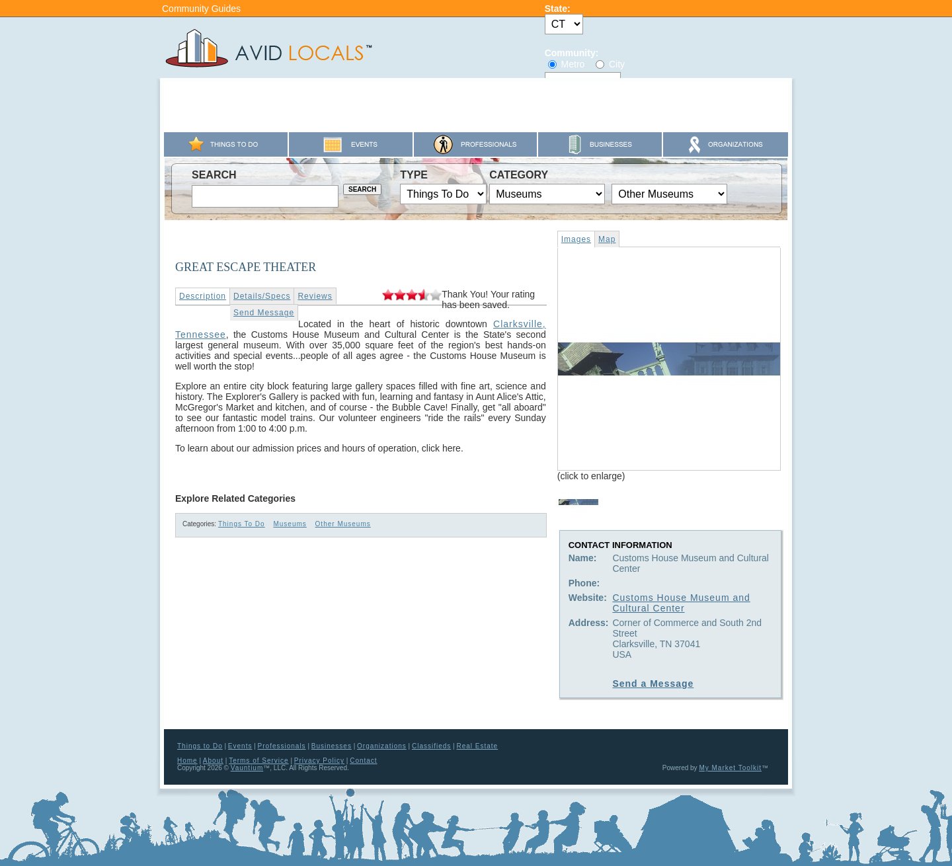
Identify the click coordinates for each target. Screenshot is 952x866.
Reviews (315, 296)
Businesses (331, 746)
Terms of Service (258, 760)
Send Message (263, 312)
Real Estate (477, 746)
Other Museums (343, 524)
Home (187, 760)
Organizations (382, 746)
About (213, 760)
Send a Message (653, 683)
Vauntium (247, 767)
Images (576, 239)
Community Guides (201, 8)
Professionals (282, 746)
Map (606, 239)
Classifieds (431, 746)
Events (240, 746)
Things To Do (241, 524)
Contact (363, 760)
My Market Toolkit (730, 767)
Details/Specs (261, 296)
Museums (289, 524)
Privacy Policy (319, 760)
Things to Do (200, 746)
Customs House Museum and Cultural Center (681, 602)
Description (202, 296)
